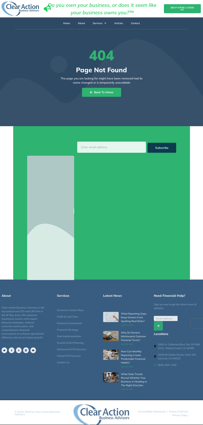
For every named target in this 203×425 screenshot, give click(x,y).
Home (66, 23)
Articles (118, 23)
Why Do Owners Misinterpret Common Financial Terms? (133, 377)
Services (100, 23)
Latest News (112, 298)
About (81, 23)
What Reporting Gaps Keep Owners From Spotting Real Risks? (134, 359)
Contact (135, 23)
